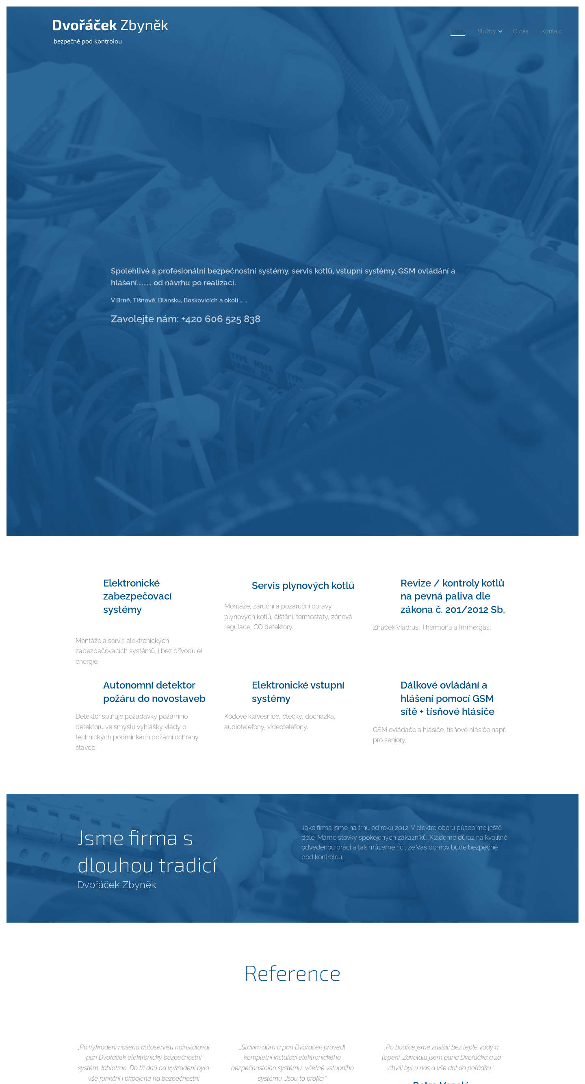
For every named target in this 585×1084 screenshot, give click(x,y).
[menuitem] (453, 31)
